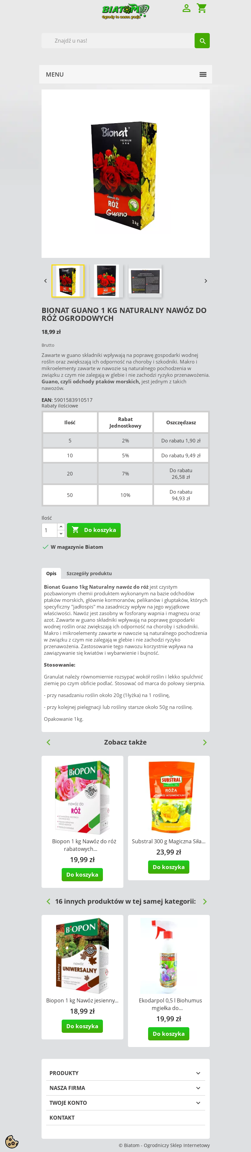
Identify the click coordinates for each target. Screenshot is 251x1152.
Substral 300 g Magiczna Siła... (168, 841)
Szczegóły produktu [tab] (89, 573)
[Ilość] (49, 530)
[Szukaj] (126, 40)
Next (202, 740)
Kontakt (62, 1117)
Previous (46, 740)
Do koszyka (94, 530)
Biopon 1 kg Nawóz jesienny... (82, 1000)
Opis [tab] (51, 573)
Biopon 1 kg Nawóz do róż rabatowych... (84, 845)
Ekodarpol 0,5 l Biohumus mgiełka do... (170, 1004)
